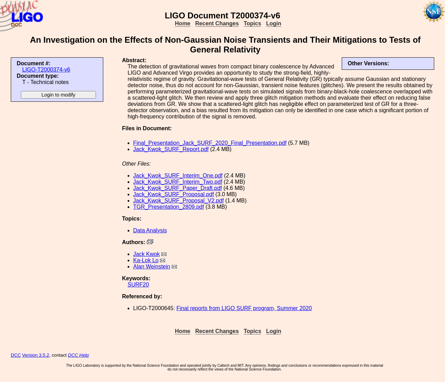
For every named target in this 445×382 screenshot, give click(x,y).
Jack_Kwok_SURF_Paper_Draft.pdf (177, 188)
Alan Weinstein (151, 266)
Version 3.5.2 (35, 355)
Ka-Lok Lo (146, 260)
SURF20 (138, 285)
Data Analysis (150, 230)
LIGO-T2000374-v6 (46, 70)
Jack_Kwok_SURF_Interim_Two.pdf (177, 182)
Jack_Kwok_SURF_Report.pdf (171, 149)
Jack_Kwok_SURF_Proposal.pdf (173, 194)
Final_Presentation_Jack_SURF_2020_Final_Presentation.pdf (209, 143)
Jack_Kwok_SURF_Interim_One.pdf (177, 175)
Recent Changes (217, 23)
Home (182, 23)
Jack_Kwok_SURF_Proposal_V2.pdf (178, 201)
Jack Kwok (146, 254)
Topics (252, 23)
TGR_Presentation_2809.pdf (168, 207)
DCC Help (78, 355)
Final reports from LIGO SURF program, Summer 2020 (244, 308)
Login (273, 23)
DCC (16, 355)
